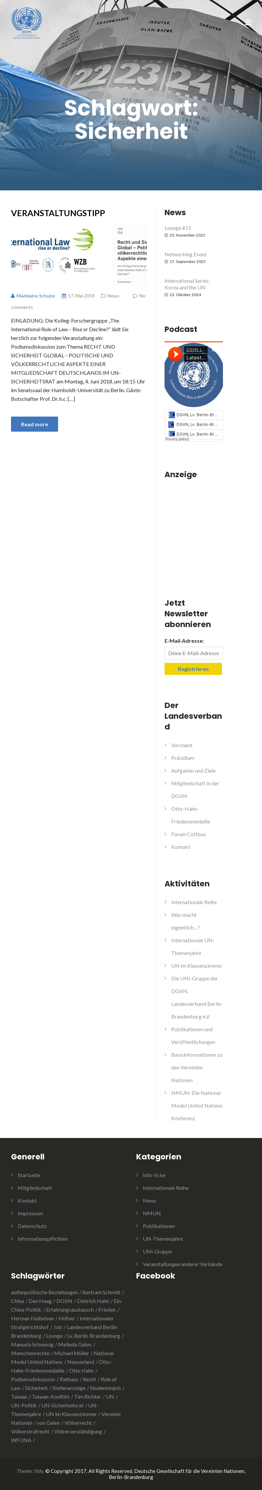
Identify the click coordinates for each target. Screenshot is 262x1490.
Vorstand (181, 745)
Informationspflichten (43, 1238)
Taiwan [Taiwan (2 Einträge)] (19, 1396)
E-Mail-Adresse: (184, 640)
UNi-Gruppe (157, 1251)
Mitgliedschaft (35, 1188)
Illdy (38, 1471)
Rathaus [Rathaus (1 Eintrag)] (69, 1379)
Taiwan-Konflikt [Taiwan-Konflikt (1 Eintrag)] (50, 1396)
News (113, 295)
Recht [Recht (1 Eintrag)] (89, 1379)
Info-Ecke (154, 1175)
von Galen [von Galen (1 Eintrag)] (48, 1422)
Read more (34, 424)
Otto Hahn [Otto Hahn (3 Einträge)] (81, 1370)
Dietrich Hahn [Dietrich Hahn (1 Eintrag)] (93, 1301)
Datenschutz (32, 1226)
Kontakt (180, 847)
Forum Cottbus (188, 834)
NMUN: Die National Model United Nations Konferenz (197, 1105)
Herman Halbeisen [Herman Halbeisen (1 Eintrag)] (32, 1318)
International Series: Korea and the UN (187, 283)
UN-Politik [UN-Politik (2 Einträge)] (24, 1405)
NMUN (152, 1213)
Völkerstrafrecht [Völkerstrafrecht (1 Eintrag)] (30, 1431)
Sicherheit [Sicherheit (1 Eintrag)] (36, 1388)
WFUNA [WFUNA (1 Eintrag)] (21, 1440)
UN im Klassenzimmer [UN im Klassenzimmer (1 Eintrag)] (71, 1414)
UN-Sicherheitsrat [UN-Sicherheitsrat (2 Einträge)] (62, 1405)
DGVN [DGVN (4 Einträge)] (64, 1301)
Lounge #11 (178, 228)
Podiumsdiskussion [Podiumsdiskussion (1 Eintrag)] (33, 1379)
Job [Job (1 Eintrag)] (57, 1327)
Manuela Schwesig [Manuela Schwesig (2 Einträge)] (32, 1344)
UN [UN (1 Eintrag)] (110, 1396)
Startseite (29, 1175)
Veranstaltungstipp (58, 213)
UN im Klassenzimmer (196, 965)
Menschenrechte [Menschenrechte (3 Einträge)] (30, 1353)
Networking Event (186, 254)
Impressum (30, 1213)
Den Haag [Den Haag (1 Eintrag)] (40, 1301)
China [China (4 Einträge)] (17, 1301)
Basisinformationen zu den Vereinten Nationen (196, 1067)
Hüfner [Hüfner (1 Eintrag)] (67, 1318)
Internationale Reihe (194, 902)
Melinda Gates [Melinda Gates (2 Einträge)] (75, 1344)
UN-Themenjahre (163, 1238)
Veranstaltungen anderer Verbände (182, 1264)
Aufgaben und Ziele (193, 770)
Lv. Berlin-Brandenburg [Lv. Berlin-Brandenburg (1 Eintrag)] (93, 1335)
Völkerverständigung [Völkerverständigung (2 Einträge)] (78, 1431)
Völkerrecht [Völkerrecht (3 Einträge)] (78, 1422)
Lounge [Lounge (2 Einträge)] (54, 1335)
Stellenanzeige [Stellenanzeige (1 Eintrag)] (68, 1388)
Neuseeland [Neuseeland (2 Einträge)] (80, 1361)
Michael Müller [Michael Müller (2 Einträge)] (71, 1353)
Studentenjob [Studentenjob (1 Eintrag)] (105, 1388)
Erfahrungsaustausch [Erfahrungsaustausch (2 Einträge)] (70, 1309)
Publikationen (159, 1226)
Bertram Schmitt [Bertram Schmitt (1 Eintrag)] (101, 1292)
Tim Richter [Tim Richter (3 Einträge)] (87, 1396)
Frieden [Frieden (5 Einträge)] (107, 1309)
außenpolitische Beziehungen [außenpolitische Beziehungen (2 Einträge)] (44, 1292)
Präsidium (182, 758)
